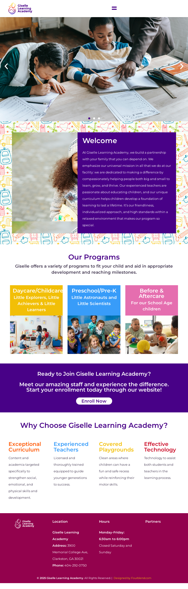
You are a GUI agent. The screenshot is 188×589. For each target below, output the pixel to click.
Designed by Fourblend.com (132, 584)
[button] (6, 72)
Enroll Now (94, 406)
